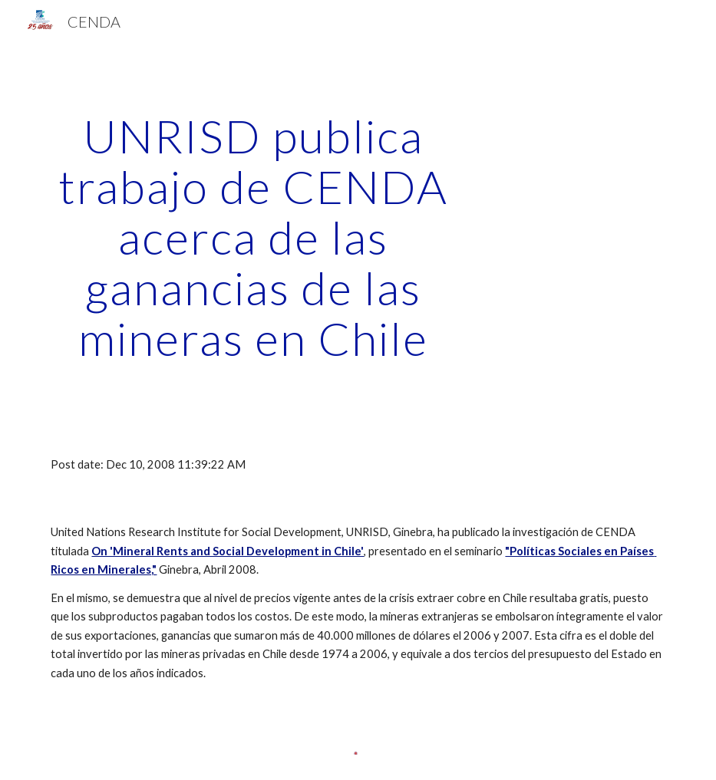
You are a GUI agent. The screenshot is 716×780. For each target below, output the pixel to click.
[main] (253, 237)
